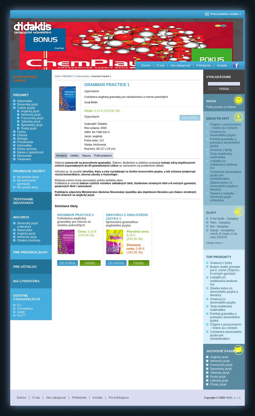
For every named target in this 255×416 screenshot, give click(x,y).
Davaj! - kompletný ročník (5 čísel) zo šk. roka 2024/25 (224, 234)
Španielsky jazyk (32, 125)
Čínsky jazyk (218, 384)
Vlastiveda (24, 159)
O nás (160, 65)
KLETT (21, 315)
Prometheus (25, 308)
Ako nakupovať (180, 65)
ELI (19, 305)
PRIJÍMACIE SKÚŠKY (29, 171)
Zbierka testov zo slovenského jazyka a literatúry (224, 186)
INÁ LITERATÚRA (26, 281)
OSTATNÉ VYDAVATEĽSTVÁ (26, 297)
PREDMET (21, 95)
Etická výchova (27, 149)
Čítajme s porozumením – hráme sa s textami (225, 126)
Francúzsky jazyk (32, 118)
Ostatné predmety (28, 240)
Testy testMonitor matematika (221, 155)
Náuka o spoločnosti (30, 152)
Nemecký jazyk (31, 114)
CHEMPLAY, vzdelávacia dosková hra (223, 164)
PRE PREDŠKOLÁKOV (30, 252)
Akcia (211, 101)
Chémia (22, 135)
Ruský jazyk (29, 128)
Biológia (22, 138)
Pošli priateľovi (103, 155)
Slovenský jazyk (27, 104)
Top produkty (218, 257)
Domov (145, 65)
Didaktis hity (217, 118)
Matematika (24, 101)
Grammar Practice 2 (75, 215)
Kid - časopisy (219, 226)
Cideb (21, 312)
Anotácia (61, 155)
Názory (86, 155)
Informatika (24, 145)
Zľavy (211, 212)
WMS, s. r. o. (233, 397)
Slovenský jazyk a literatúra (27, 225)
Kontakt (222, 65)
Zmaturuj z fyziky (221, 150)
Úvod (57, 76)
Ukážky (74, 155)
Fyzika (21, 132)
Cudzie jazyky (26, 108)
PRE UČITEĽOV (25, 267)
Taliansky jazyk (31, 121)
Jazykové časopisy (223, 351)
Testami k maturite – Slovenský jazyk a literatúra (223, 197)
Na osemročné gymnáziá (26, 182)
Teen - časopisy (220, 222)
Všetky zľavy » (214, 242)
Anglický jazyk (30, 111)
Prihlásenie (203, 65)
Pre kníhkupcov (119, 397)
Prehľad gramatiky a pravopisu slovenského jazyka (225, 142)
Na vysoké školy (27, 187)
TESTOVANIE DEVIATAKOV (23, 201)
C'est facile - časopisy (224, 218)
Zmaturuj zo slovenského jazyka (222, 133)
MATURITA (21, 217)
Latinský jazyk (219, 380)
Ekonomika (24, 155)
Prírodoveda (25, 142)
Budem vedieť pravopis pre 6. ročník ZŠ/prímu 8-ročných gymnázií (225, 270)
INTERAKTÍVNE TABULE (25, 78)
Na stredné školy (28, 177)
